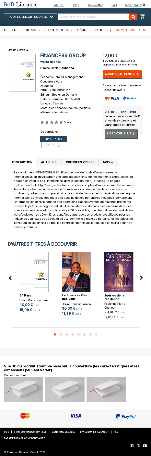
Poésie (81, 30)
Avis (108, 162)
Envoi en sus (127, 60)
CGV (6, 432)
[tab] (22, 162)
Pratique (100, 30)
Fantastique (58, 30)
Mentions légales (63, 432)
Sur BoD (58, 5)
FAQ (114, 5)
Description (22, 162)
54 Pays (25, 295)
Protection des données (30, 432)
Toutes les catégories (30, 17)
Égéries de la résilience (114, 297)
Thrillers (11, 30)
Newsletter (95, 5)
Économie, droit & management (61, 77)
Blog (76, 5)
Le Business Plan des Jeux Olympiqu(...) (74, 298)
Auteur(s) (49, 162)
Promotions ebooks (130, 30)
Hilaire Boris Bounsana (57, 68)
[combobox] (97, 17)
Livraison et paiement (94, 432)
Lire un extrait (16, 49)
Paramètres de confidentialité (24, 438)
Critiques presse (80, 162)
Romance (33, 30)
